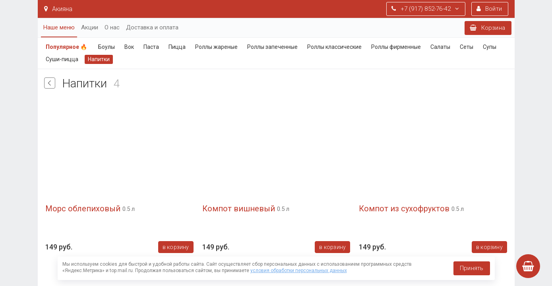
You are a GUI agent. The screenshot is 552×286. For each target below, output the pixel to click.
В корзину (175, 247)
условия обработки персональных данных (298, 270)
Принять (471, 268)
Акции (89, 27)
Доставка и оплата (152, 27)
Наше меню (59, 27)
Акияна (58, 9)
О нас (112, 27)
